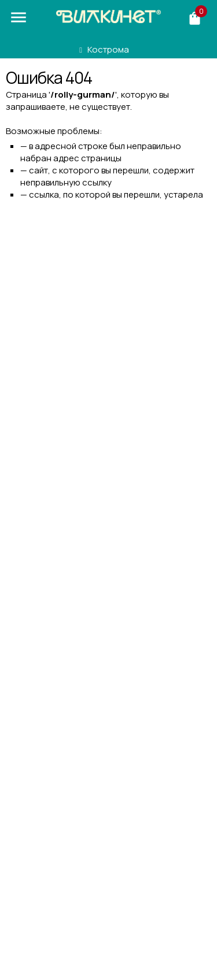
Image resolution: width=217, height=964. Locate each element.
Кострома (108, 49)
